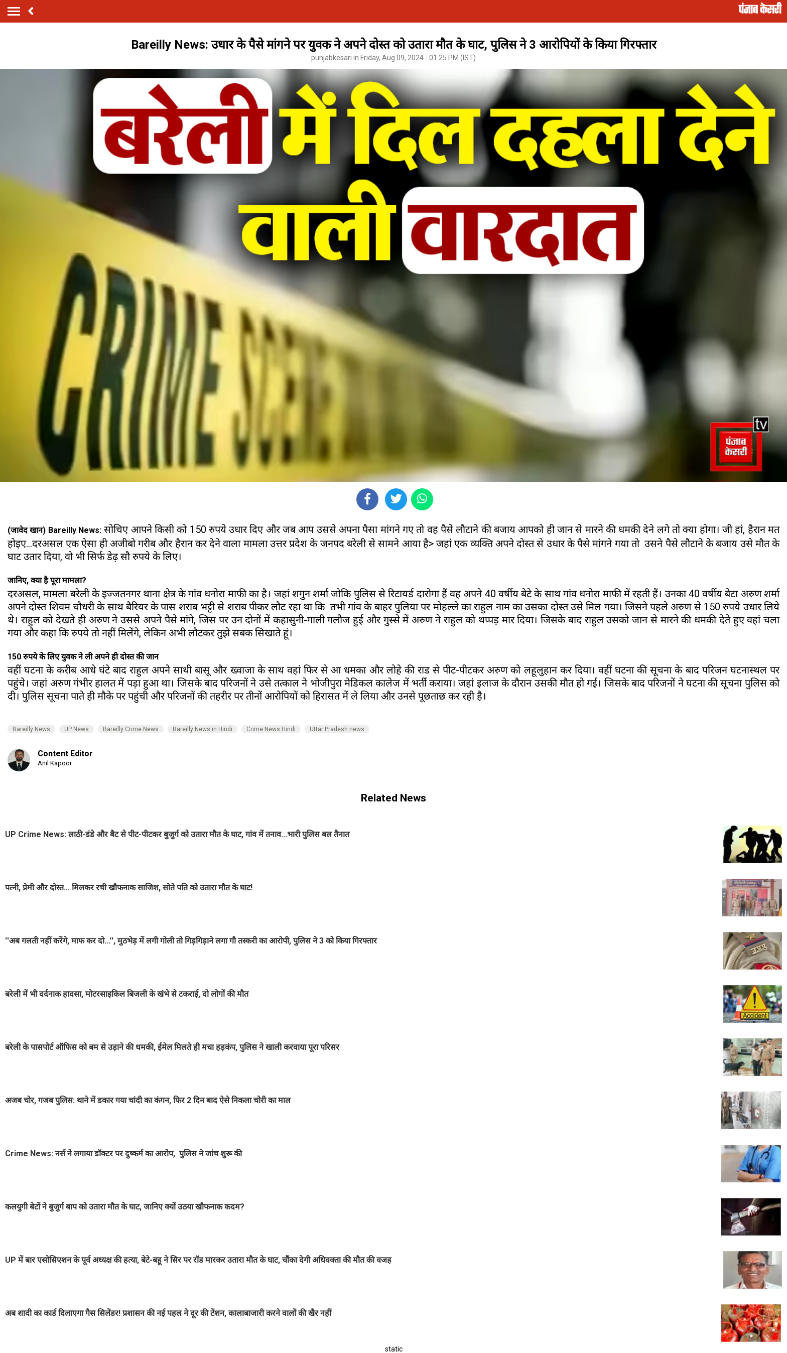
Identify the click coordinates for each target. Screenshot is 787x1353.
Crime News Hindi (271, 729)
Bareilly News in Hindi (202, 729)
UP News (76, 729)
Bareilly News (31, 729)
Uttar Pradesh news (337, 729)
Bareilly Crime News (131, 729)
